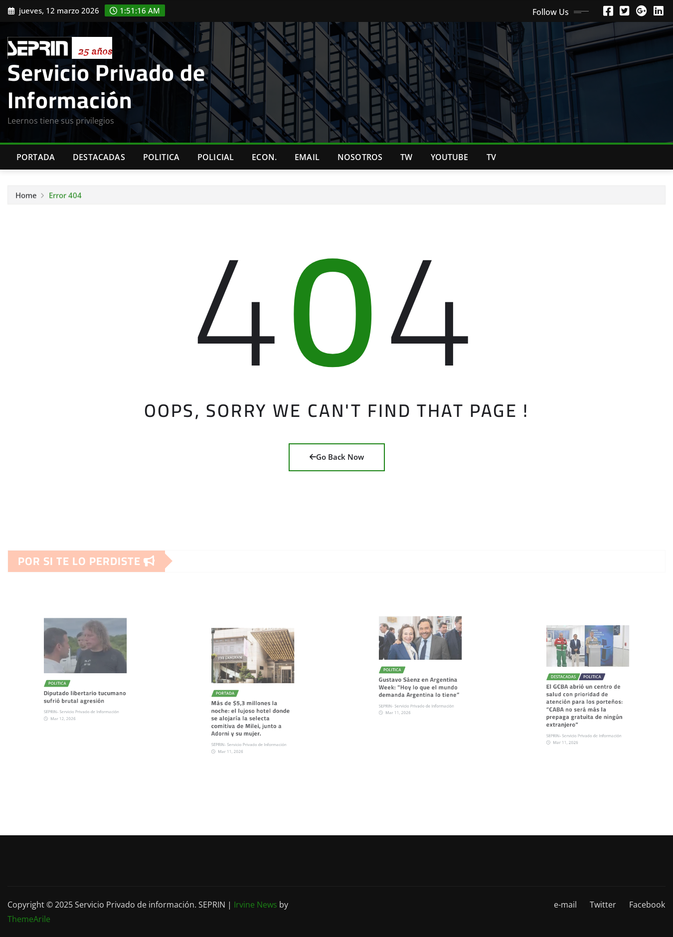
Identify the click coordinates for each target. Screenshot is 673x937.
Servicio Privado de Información (106, 86)
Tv (491, 157)
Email (307, 157)
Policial (215, 157)
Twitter (603, 904)
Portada (35, 157)
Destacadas (99, 157)
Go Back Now (337, 457)
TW (406, 157)
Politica (161, 157)
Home (26, 197)
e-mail (565, 904)
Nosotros (359, 157)
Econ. (264, 157)
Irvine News (255, 904)
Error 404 (65, 197)
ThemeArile (28, 919)
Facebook (647, 904)
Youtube (450, 157)
